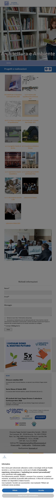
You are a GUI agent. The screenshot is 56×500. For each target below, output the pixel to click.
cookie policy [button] (21, 474)
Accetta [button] (41, 490)
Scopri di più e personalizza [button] (28, 495)
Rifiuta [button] (15, 490)
